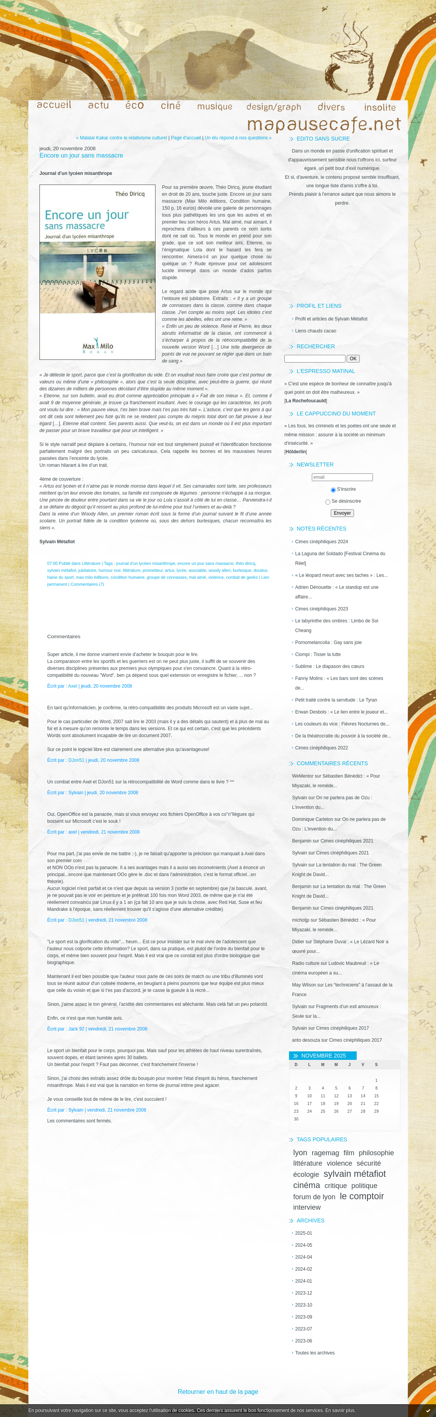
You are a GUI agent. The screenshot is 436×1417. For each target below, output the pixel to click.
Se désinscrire (343, 501)
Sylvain (299, 797)
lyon (300, 1152)
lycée (181, 570)
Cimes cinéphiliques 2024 (321, 541)
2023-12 (303, 1293)
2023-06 (303, 1341)
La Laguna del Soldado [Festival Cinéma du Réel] (340, 558)
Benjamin (301, 841)
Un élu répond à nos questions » (238, 138)
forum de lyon (314, 1197)
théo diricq (245, 563)
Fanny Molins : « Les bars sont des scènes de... (339, 683)
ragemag (325, 1153)
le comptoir (362, 1196)
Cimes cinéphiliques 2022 (321, 748)
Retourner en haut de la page (218, 1391)
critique (336, 1186)
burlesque (242, 570)
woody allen (220, 570)
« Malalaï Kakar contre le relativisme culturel (121, 138)
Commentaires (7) (87, 584)
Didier (298, 941)
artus (169, 570)
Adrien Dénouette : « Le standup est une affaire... (337, 592)
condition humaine (128, 577)
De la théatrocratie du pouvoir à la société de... (343, 736)
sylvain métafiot (354, 1174)
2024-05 (303, 1245)
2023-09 (303, 1317)
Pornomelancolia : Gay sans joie (328, 642)
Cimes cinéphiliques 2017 (342, 1028)
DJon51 (76, 760)
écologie (306, 1174)
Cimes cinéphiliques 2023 (321, 609)
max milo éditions (92, 577)
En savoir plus (339, 1410)
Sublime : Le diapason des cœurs (329, 666)
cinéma (306, 1185)
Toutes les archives (315, 1353)
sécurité (369, 1163)
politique (364, 1186)
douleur (260, 570)
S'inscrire (343, 489)
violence (339, 1163)
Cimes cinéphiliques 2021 (346, 841)
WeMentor (302, 776)
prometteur (153, 570)
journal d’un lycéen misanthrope (145, 563)
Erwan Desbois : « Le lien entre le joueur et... (341, 712)
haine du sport (60, 577)
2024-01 (303, 1281)
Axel (72, 686)
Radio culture (306, 963)
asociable (198, 570)
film (349, 1153)
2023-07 (303, 1329)
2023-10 (303, 1305)
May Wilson (304, 985)
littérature (307, 1163)
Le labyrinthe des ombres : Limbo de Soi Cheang (336, 625)
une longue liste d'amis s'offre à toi (341, 185)
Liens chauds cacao (315, 331)
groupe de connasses (167, 577)
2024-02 (303, 1269)
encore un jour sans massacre (206, 563)
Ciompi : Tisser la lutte (318, 654)
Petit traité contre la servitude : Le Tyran (336, 700)
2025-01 (303, 1233)
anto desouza (306, 1040)
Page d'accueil (186, 138)
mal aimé (197, 577)
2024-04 (303, 1257)
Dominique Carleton (312, 819)
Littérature (91, 563)
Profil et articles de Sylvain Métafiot (331, 319)
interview (307, 1207)
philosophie (376, 1153)
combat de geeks (242, 577)
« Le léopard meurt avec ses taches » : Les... (341, 575)
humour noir (110, 570)
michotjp (300, 920)
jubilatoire (87, 570)
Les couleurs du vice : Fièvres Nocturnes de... (342, 724)
